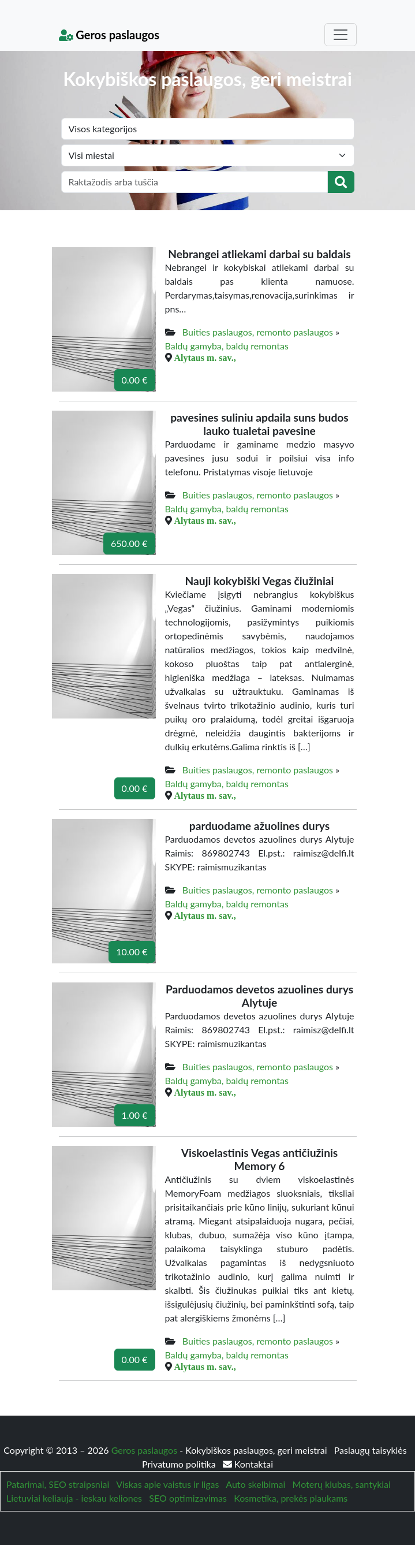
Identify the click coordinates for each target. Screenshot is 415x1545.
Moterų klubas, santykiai (342, 1484)
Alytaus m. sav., (205, 357)
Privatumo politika (180, 1463)
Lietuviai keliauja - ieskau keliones (74, 1497)
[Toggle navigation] (340, 34)
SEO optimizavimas (188, 1497)
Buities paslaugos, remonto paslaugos (257, 331)
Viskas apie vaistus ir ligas (167, 1484)
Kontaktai (248, 1463)
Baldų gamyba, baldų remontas (227, 345)
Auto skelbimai (255, 1484)
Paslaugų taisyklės (370, 1450)
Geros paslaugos (109, 35)
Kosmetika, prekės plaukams (290, 1497)
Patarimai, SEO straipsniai (57, 1484)
